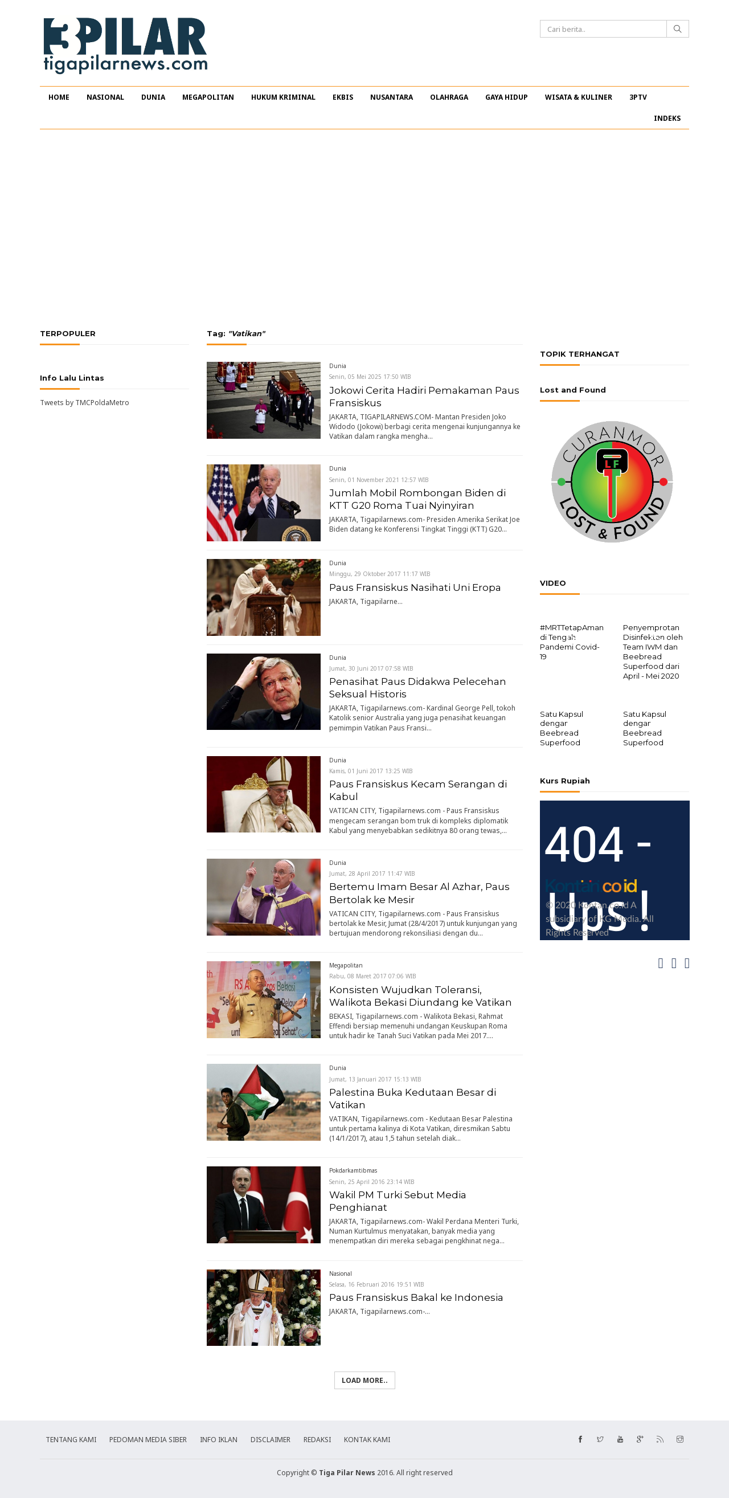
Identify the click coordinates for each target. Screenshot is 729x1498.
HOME (58, 97)
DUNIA (153, 97)
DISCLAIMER (270, 1439)
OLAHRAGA (449, 97)
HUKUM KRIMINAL (283, 97)
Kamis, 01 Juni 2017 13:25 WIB (371, 771)
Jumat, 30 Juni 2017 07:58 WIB (371, 668)
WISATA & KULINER (578, 97)
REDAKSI (317, 1439)
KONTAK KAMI (367, 1439)
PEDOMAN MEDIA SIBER (148, 1439)
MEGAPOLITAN (208, 97)
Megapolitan (346, 965)
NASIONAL (105, 97)
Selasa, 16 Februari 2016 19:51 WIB (376, 1284)
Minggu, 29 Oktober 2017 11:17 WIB (380, 574)
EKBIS (343, 97)
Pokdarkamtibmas (353, 1170)
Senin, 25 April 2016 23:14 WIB (372, 1182)
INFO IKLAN (218, 1439)
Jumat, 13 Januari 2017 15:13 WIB (375, 1079)
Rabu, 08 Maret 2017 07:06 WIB (372, 976)
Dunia (337, 366)
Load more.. (365, 1380)
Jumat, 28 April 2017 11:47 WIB (372, 873)
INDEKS (667, 118)
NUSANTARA (391, 97)
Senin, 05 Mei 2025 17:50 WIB (370, 377)
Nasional (340, 1273)
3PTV (638, 97)
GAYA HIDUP (506, 97)
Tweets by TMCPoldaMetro (84, 402)
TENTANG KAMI (71, 1439)
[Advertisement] (364, 229)
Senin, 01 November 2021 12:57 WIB (379, 480)
